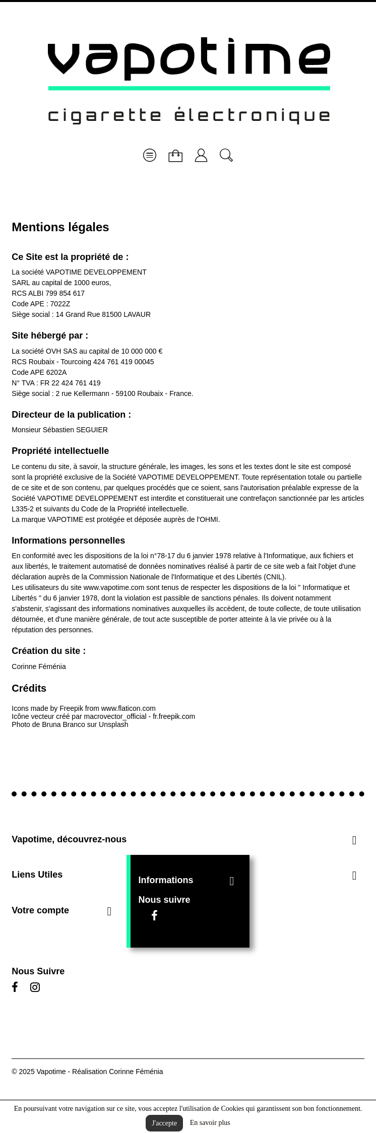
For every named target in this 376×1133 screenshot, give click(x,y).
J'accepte (164, 1123)
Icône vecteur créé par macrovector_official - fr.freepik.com (103, 716)
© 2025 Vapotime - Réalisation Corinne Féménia (87, 1072)
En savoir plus (210, 1122)
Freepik (71, 708)
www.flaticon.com (128, 708)
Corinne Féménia (39, 666)
